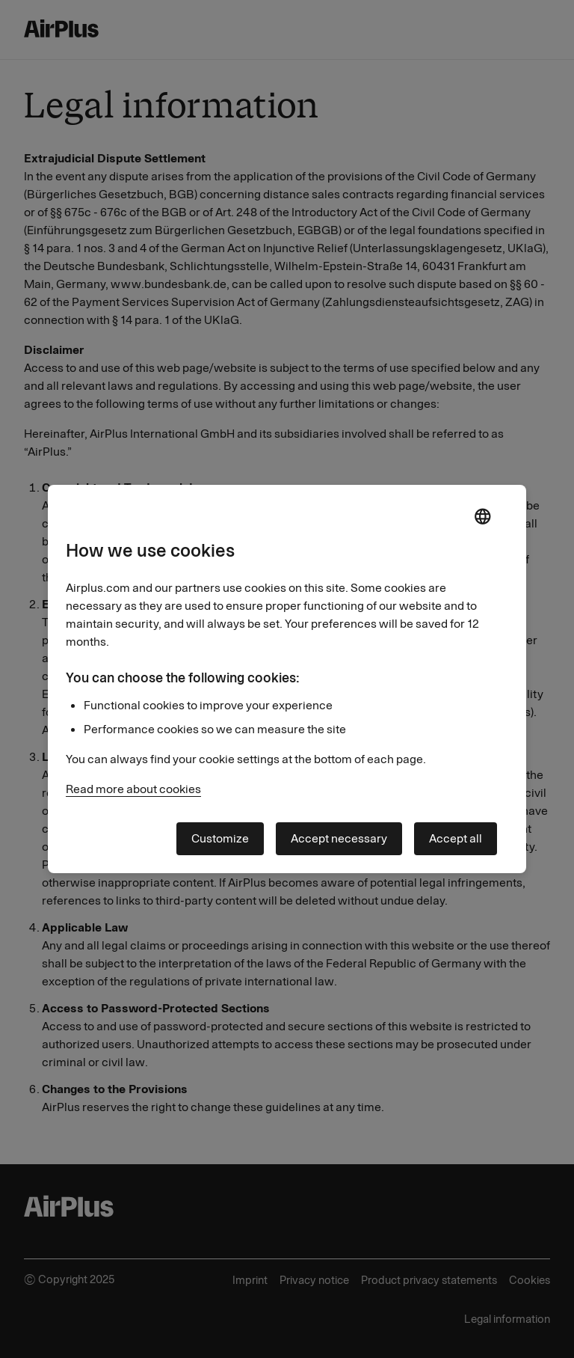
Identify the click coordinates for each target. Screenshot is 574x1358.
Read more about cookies (133, 789)
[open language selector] (482, 517)
